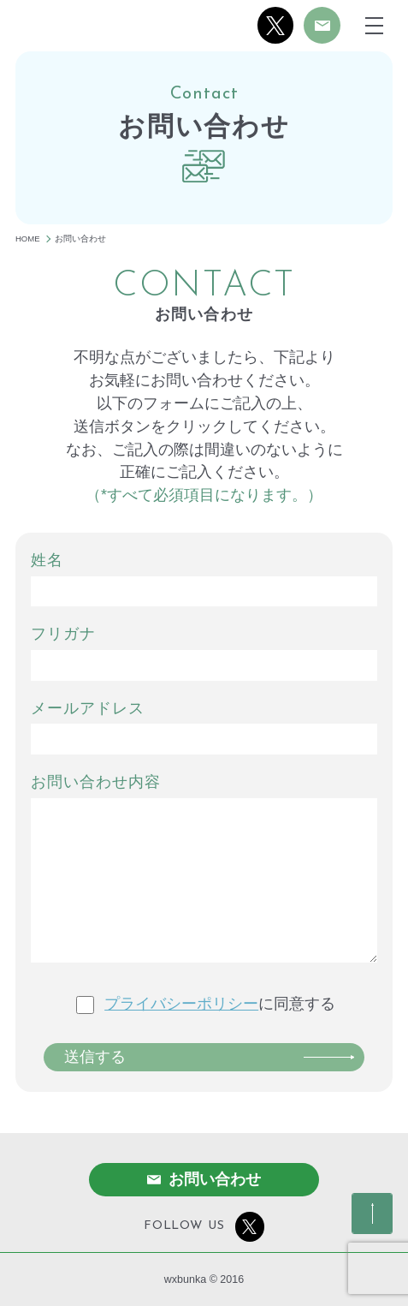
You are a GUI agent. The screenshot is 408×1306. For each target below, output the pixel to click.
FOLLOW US (204, 1227)
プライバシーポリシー (181, 1003)
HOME (27, 238)
